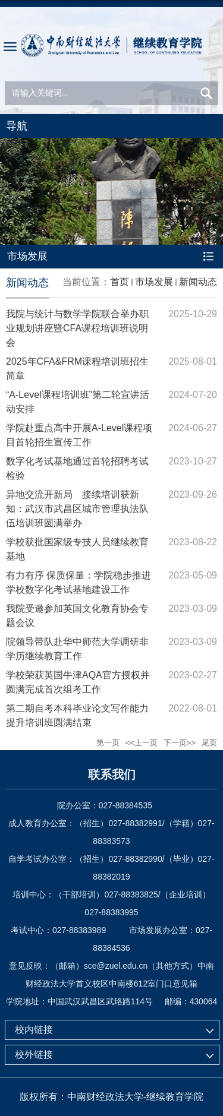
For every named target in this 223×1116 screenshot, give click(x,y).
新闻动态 (198, 282)
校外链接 (34, 1054)
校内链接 (34, 1030)
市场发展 (154, 282)
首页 (119, 282)
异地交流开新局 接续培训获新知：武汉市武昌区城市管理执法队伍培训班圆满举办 (77, 508)
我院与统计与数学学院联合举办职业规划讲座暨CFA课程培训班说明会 (77, 328)
